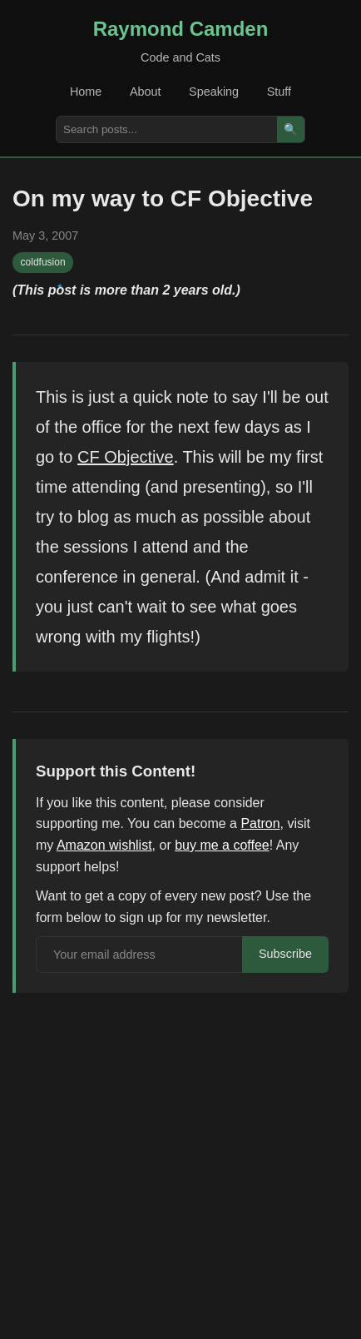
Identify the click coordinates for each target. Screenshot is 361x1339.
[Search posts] (167, 129)
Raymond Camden (181, 28)
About (145, 91)
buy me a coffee (222, 845)
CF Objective (125, 457)
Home (85, 91)
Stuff (279, 91)
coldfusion (43, 262)
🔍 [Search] (291, 129)
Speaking (214, 91)
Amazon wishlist (104, 845)
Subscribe (285, 953)
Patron (259, 823)
